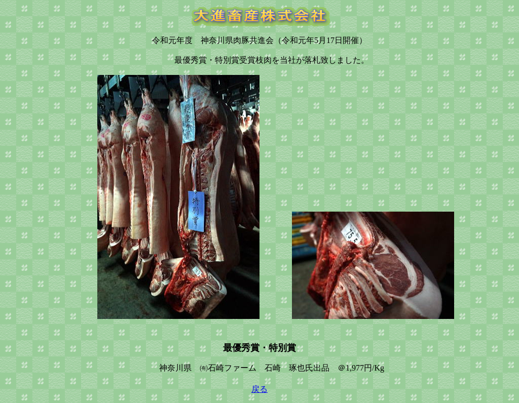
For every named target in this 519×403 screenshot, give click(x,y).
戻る (259, 389)
